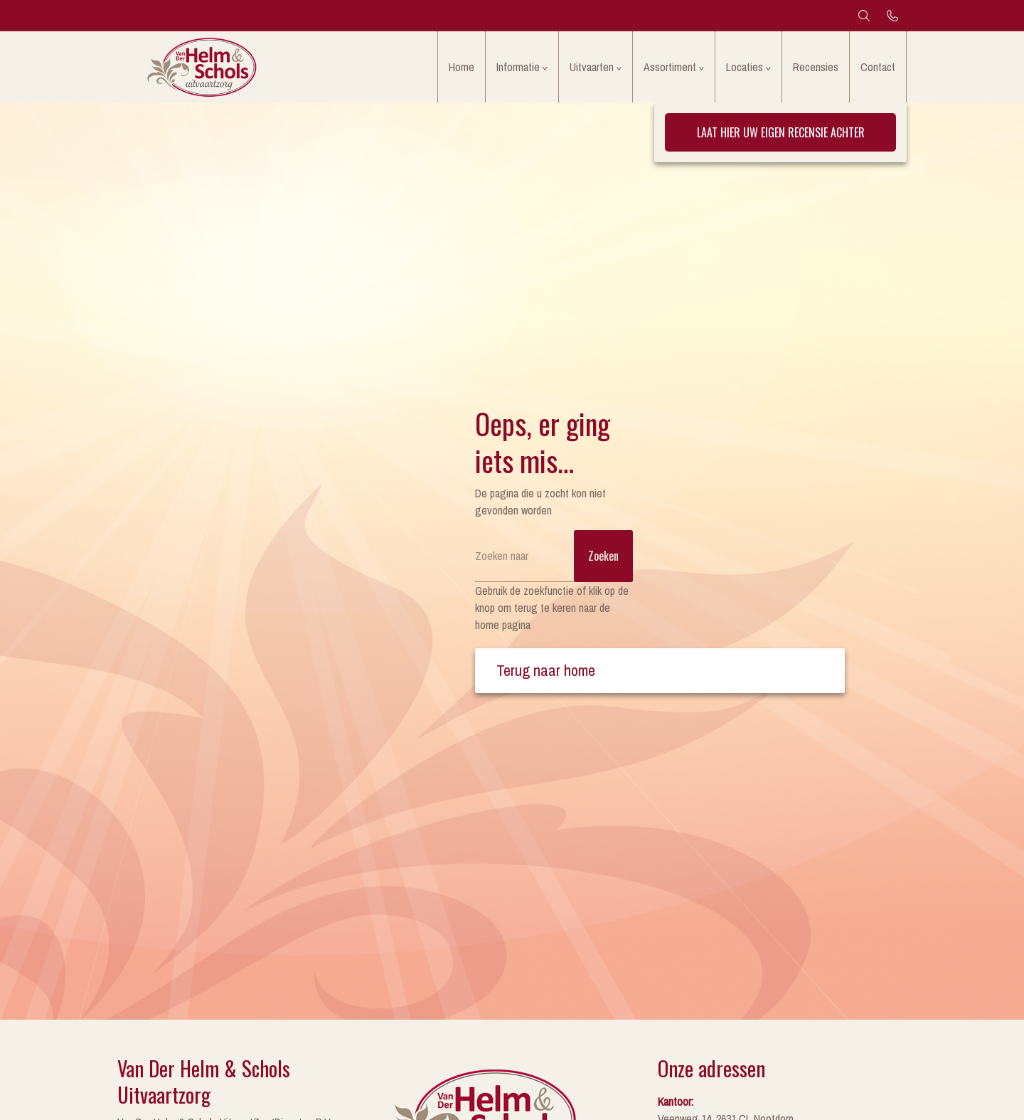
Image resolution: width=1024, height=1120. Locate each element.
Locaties (744, 67)
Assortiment (670, 67)
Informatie (518, 67)
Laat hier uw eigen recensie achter (781, 132)
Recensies (815, 67)
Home (461, 67)
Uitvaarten (592, 67)
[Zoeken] (554, 556)
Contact (877, 67)
